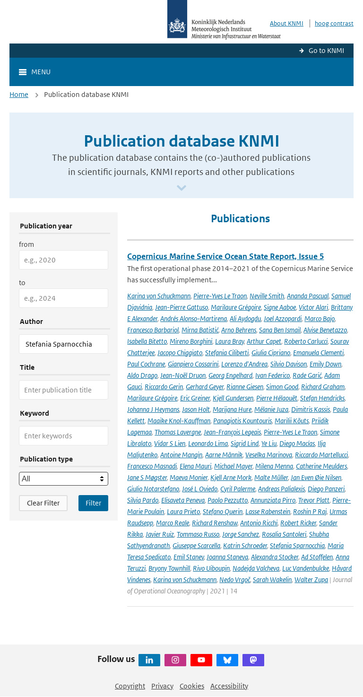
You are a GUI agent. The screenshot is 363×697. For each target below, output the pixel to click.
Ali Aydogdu (245, 318)
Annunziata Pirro (273, 500)
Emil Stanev (188, 556)
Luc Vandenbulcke (305, 568)
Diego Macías (297, 443)
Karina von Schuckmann (158, 295)
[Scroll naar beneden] (181, 188)
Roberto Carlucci (306, 341)
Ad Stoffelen (317, 556)
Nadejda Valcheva (256, 568)
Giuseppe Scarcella (196, 545)
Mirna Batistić (200, 329)
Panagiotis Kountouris (242, 420)
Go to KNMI (326, 50)
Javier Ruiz (160, 534)
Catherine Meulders (321, 466)
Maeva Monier (188, 477)
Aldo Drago (142, 375)
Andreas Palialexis (281, 488)
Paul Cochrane (146, 363)
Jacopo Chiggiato (179, 352)
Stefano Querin (222, 511)
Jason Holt (196, 409)
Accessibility (229, 685)
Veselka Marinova (268, 454)
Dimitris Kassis (310, 409)
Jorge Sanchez (240, 534)
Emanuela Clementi (318, 352)
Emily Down (325, 363)
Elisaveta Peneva (183, 500)
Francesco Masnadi (152, 466)
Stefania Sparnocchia (297, 545)
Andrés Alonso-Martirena (193, 318)
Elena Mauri (195, 466)
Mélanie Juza (271, 409)
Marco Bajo (319, 318)
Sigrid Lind (245, 443)
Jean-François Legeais (232, 431)
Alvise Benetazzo (325, 329)
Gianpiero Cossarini (193, 363)
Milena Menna (274, 466)
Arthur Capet (264, 341)
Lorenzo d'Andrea (244, 363)
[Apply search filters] (93, 503)
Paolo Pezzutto (227, 500)
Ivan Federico (272, 375)
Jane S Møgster (147, 477)
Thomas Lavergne (178, 431)
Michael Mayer (233, 466)
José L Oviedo (199, 488)
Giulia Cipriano (270, 352)
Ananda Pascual (307, 295)
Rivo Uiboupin (211, 568)
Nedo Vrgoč (234, 579)
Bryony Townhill (169, 568)
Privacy (162, 685)
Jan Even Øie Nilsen (316, 477)
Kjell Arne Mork (230, 477)
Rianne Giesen (244, 386)
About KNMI (286, 23)
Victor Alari (313, 307)
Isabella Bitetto (147, 341)
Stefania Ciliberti (227, 352)
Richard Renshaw (214, 522)
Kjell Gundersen (233, 397)
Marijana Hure (232, 409)
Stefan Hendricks (322, 397)
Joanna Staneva (227, 556)
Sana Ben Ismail (280, 329)
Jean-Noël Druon (183, 375)
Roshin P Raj (310, 511)
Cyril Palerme (237, 488)
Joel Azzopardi (283, 318)
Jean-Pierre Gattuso (181, 307)
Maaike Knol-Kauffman (178, 420)
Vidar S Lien (169, 443)
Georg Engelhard (230, 375)
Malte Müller (271, 477)
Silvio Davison (288, 363)
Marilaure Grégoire (236, 307)
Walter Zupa (311, 579)
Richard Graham (323, 386)
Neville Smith (267, 295)
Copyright (130, 685)
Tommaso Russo (198, 534)
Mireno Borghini (191, 341)
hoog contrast (334, 23)
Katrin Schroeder (245, 545)
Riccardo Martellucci (321, 454)
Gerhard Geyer (205, 386)
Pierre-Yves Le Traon (220, 295)
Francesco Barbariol (153, 329)
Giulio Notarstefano (153, 488)
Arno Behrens (238, 329)
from (26, 244)
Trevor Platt (313, 500)
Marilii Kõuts (292, 420)
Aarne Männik (223, 454)
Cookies (192, 685)
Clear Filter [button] (43, 502)
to (22, 282)
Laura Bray (229, 341)
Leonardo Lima (208, 443)
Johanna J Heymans (153, 409)
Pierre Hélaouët (276, 397)
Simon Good (282, 386)
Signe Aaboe (280, 307)
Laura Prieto (183, 511)
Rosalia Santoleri (284, 534)
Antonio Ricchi (258, 522)
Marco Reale (172, 522)
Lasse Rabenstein (267, 511)
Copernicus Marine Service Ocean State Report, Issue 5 (225, 256)
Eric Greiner (195, 397)
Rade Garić (307, 375)
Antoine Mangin (181, 454)
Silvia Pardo (142, 500)
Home (18, 94)
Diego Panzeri (326, 488)
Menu (41, 71)
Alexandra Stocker (274, 556)
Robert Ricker (298, 522)
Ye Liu (269, 443)
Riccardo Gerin (164, 386)
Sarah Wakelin (272, 579)
